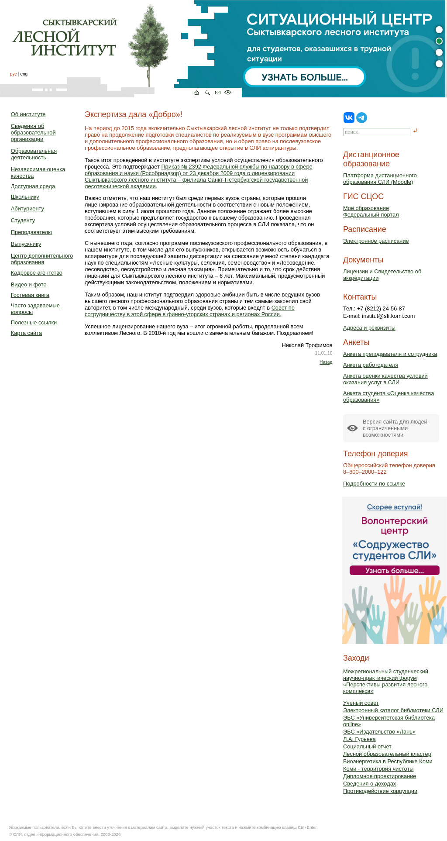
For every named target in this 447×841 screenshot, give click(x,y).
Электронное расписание (376, 241)
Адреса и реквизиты (369, 327)
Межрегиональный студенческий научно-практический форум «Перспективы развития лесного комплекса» (385, 681)
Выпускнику (26, 244)
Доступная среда (33, 186)
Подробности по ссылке (374, 483)
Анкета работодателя (371, 365)
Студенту (23, 220)
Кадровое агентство (36, 272)
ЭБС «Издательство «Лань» (379, 731)
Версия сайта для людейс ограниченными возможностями (395, 428)
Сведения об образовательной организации (33, 132)
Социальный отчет (367, 746)
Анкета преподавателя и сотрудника (390, 354)
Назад (326, 362)
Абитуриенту (27, 208)
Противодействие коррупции (380, 791)
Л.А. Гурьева (359, 739)
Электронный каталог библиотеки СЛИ (393, 710)
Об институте (28, 114)
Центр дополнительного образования (42, 258)
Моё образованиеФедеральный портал (371, 211)
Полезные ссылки (34, 322)
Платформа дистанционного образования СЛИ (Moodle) (380, 178)
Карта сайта (26, 333)
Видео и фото (29, 284)
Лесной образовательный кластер (387, 754)
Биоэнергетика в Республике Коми (388, 761)
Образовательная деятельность (34, 154)
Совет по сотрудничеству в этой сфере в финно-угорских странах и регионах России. (190, 310)
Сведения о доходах (369, 783)
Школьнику (25, 196)
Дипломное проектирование (379, 776)
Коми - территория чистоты (378, 768)
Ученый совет (361, 703)
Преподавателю (31, 232)
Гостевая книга (30, 295)
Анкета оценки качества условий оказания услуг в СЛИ (385, 379)
